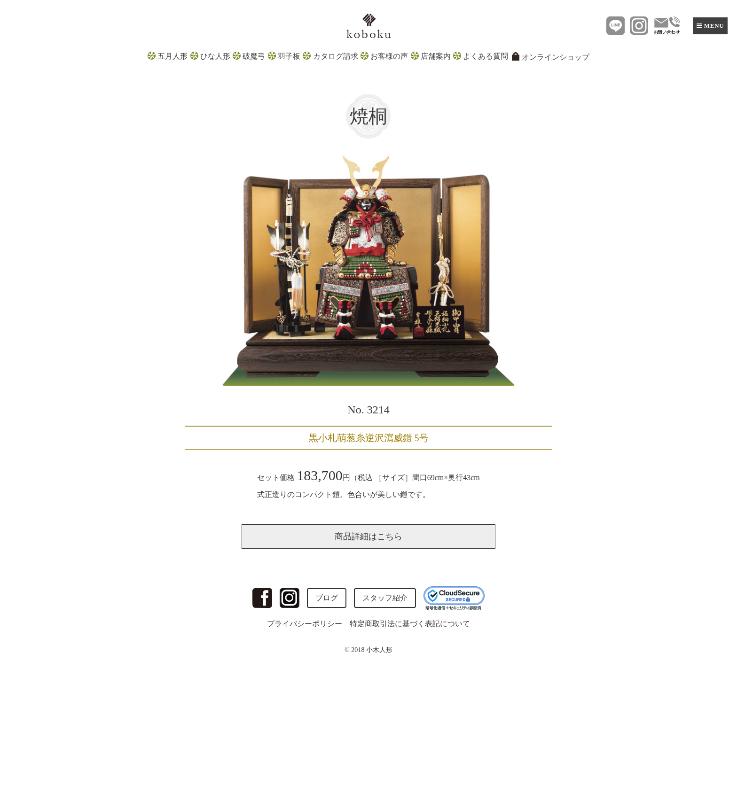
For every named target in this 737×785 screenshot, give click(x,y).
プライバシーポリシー (304, 624)
